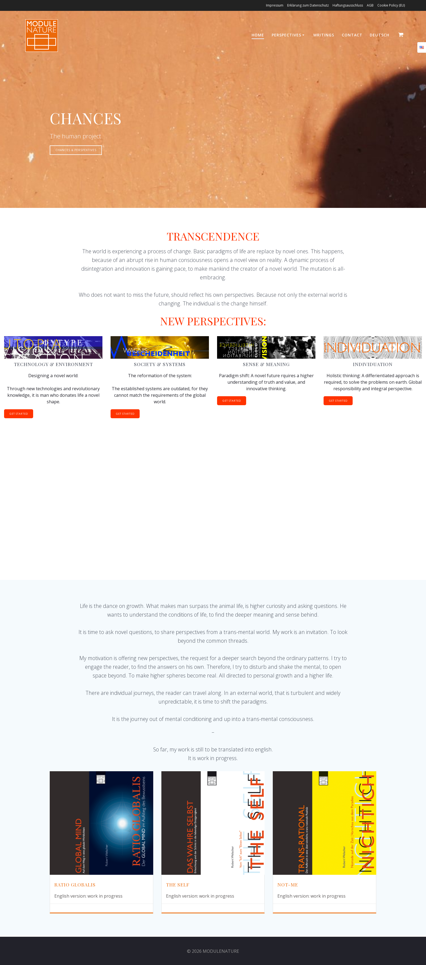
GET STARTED (20, 414)
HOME (258, 35)
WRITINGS (323, 35)
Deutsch (379, 35)
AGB (370, 5)
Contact (352, 35)
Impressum (274, 5)
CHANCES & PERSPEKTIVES (76, 150)
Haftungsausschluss (348, 5)
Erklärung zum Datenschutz (308, 5)
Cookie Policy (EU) (391, 5)
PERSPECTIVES (286, 35)
